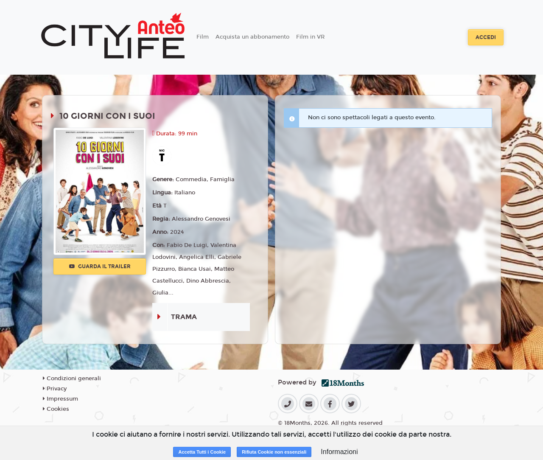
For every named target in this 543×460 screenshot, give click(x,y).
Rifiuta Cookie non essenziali (274, 451)
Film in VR (310, 37)
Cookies (56, 409)
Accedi (486, 37)
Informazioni (339, 451)
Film (202, 37)
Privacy (55, 388)
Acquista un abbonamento (252, 37)
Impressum (60, 398)
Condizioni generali (72, 378)
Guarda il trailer (100, 266)
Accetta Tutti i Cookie (202, 451)
